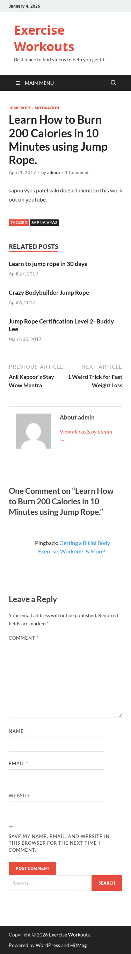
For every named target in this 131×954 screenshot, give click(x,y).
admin (53, 172)
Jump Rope (20, 107)
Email (18, 763)
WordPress (48, 945)
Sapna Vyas (44, 222)
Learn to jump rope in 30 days (48, 263)
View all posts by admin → (86, 435)
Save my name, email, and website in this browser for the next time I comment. (59, 843)
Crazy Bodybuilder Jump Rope (49, 292)
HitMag (78, 945)
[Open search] (113, 83)
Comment (24, 638)
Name (18, 731)
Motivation (47, 107)
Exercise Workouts (44, 38)
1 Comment (77, 172)
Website (20, 795)
